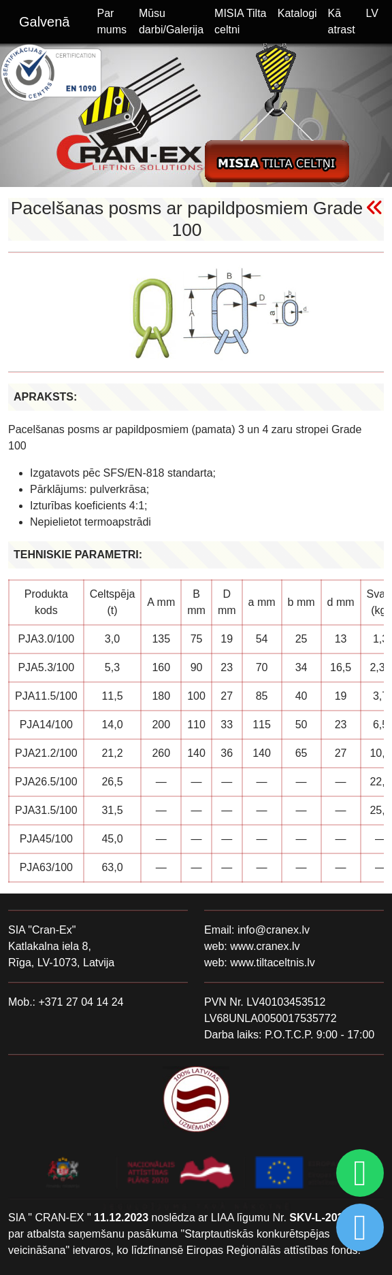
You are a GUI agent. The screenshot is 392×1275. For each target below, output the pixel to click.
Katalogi (297, 13)
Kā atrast (341, 21)
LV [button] (372, 13)
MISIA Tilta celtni (240, 21)
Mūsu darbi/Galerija (171, 21)
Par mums (112, 21)
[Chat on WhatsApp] (358, 1173)
